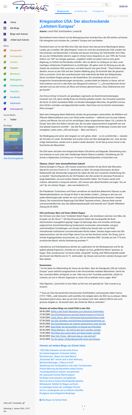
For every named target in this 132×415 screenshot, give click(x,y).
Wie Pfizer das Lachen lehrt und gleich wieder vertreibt (75, 333)
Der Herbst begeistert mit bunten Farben (58, 353)
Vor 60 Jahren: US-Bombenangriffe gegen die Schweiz (75, 339)
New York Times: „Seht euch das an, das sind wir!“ (73, 336)
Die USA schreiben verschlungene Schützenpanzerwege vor (78, 320)
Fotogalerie (98, 11)
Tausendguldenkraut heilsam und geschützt (59, 372)
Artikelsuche (81, 11)
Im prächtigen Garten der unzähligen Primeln (60, 387)
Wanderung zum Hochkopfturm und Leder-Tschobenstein (66, 365)
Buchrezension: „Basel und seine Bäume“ (58, 356)
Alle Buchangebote (13, 158)
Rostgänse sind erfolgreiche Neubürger (57, 393)
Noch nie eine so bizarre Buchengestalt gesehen (61, 381)
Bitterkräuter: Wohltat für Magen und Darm (59, 384)
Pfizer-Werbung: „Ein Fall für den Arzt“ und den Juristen (76, 330)
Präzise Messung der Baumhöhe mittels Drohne (61, 369)
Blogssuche (63, 11)
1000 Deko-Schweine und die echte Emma (59, 350)
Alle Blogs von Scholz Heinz (53, 400)
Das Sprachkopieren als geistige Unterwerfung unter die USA (78, 324)
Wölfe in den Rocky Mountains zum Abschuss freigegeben (77, 311)
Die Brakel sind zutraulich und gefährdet (58, 378)
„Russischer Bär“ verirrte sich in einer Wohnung (61, 359)
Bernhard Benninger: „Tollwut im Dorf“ (57, 362)
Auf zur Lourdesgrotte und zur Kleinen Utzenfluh (61, 390)
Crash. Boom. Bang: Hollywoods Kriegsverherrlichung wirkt (77, 317)
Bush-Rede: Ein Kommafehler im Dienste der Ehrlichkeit (76, 327)
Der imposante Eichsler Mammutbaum (57, 375)
